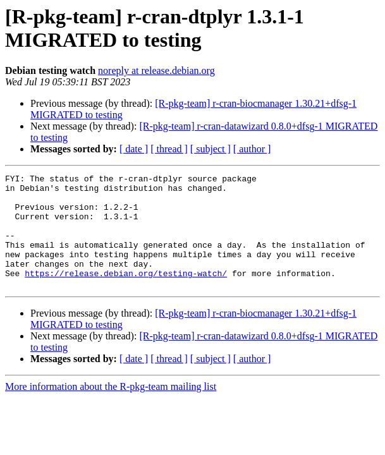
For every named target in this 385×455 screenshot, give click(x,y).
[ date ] (133, 148)
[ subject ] (210, 148)
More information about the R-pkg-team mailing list (110, 409)
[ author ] (252, 148)
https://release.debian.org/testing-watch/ (126, 294)
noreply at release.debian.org (156, 70)
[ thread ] (169, 148)
